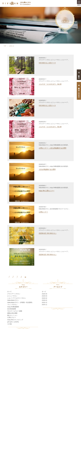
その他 (9, 324)
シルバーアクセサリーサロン (16, 298)
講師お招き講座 (12, 313)
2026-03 (44, 296)
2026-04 (44, 294)
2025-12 (44, 302)
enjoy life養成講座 (13, 307)
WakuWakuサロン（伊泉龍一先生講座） (20, 302)
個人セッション (12, 315)
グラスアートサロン (13, 294)
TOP (5, 46)
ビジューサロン (12, 296)
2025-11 (44, 304)
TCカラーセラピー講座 (14, 311)
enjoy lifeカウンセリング (15, 319)
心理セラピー (11, 317)
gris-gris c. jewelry (13, 322)
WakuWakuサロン (13, 300)
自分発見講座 (11, 309)
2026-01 (44, 300)
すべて (9, 291)
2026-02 (44, 298)
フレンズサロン (12, 304)
